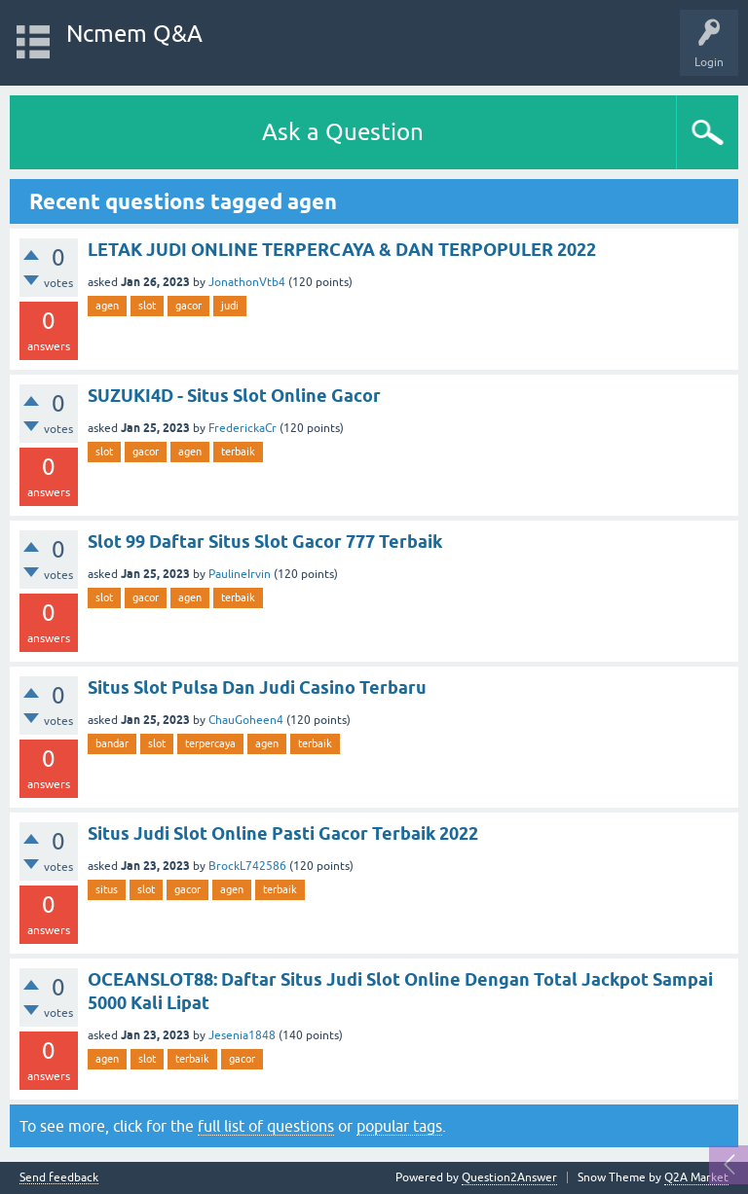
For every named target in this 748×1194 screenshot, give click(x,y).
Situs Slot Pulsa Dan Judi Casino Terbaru (257, 687)
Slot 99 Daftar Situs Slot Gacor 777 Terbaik (265, 541)
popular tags (399, 1126)
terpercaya (210, 743)
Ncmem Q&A (134, 33)
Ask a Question (343, 132)
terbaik (238, 451)
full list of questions (266, 1126)
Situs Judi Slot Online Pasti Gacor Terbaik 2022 (283, 833)
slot (147, 305)
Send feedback (58, 1178)
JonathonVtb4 (246, 282)
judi (230, 305)
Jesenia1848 (242, 1035)
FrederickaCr (242, 428)
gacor (188, 305)
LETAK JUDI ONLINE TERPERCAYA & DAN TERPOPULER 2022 (342, 249)
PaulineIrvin (239, 574)
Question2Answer (509, 1177)
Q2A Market (696, 1177)
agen (107, 305)
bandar (112, 743)
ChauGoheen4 (245, 720)
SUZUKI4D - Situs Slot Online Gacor (234, 395)
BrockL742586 (247, 866)
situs (106, 889)
